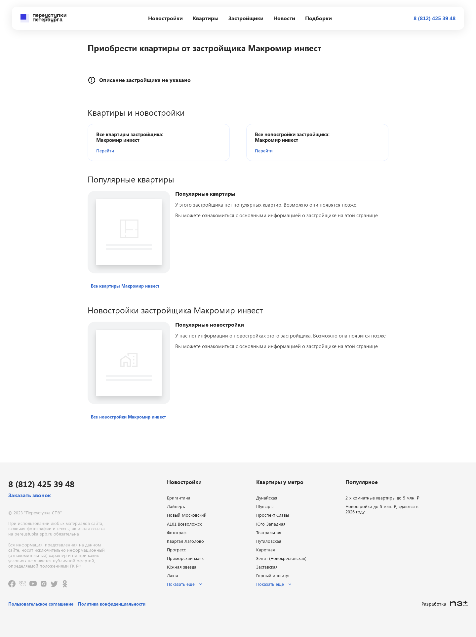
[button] (134, 150)
